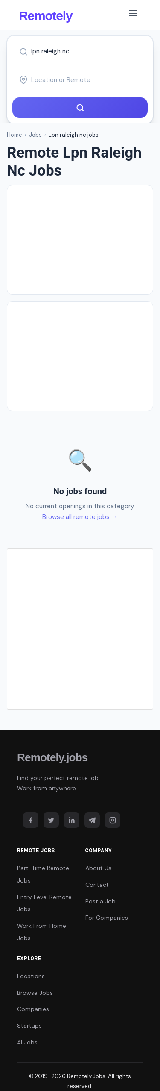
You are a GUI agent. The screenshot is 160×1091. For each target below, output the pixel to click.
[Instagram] (112, 820)
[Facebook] (30, 820)
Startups (29, 1025)
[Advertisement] (87, 240)
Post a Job (100, 901)
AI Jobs (27, 1042)
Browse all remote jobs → (80, 517)
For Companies (106, 917)
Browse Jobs (35, 993)
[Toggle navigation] (132, 15)
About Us (98, 868)
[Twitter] (51, 820)
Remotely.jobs (52, 757)
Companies (33, 1009)
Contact (97, 885)
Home (14, 134)
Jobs (35, 134)
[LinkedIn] (71, 820)
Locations (31, 976)
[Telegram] (92, 820)
